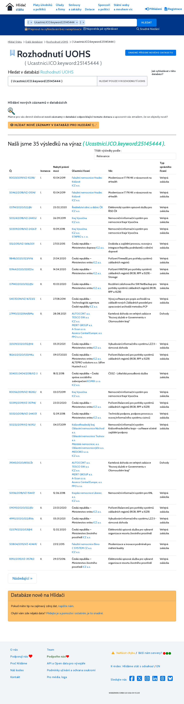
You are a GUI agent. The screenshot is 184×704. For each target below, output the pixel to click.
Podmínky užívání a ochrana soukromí (71, 670)
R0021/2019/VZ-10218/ (22, 177)
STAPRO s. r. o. (80, 236)
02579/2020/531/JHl (20, 529)
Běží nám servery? (154, 653)
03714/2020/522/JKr (20, 207)
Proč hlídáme (18, 663)
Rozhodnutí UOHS (57, 41)
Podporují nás (21, 656)
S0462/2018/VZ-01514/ (22, 192)
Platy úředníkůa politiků (42, 7)
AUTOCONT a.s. (81, 313)
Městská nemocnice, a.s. (85, 444)
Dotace (90, 9)
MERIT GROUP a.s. (82, 325)
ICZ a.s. (76, 185)
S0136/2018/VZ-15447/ (22, 493)
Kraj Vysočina (79, 218)
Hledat (146, 22)
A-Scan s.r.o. (79, 329)
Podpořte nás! (58, 656)
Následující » (22, 578)
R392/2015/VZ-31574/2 (21, 559)
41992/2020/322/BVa (21, 518)
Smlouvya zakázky (75, 7)
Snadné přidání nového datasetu (150, 52)
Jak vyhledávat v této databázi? (164, 73)
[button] (53, 125)
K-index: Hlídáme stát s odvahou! (132, 666)
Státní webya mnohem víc (123, 7)
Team (50, 649)
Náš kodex (17, 670)
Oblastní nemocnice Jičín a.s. (88, 448)
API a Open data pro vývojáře (66, 663)
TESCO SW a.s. (80, 317)
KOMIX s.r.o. (94, 381)
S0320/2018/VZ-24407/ (23, 413)
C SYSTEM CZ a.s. (82, 548)
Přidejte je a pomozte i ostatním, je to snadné (74, 613)
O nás (14, 649)
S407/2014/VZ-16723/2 (22, 298)
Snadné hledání (148, 29)
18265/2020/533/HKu (21, 354)
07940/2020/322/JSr (21, 284)
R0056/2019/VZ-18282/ (22, 392)
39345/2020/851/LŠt (21, 462)
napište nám (65, 606)
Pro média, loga (57, 677)
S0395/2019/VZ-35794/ (22, 402)
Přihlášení (153, 9)
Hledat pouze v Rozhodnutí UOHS (122, 81)
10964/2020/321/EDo (21, 269)
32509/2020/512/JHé (21, 344)
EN (158, 666)
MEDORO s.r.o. (80, 451)
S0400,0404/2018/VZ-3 (23, 373)
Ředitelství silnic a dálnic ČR (87, 207)
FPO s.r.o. (77, 336)
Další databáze (34, 41)
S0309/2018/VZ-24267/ (22, 229)
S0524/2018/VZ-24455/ (23, 218)
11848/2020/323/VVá (21, 258)
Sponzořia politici (104, 7)
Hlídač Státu (15, 41)
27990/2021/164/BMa (21, 313)
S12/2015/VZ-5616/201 (21, 243)
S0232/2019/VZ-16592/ (22, 424)
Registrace (173, 9)
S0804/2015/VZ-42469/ (23, 544)
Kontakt (15, 677)
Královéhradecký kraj (83, 424)
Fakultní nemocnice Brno (86, 544)
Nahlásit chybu (123, 653)
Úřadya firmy (60, 7)
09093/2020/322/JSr (21, 507)
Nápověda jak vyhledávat (100, 28)
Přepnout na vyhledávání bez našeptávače (53, 29)
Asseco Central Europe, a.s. (87, 333)
